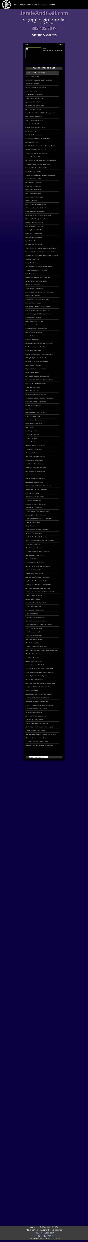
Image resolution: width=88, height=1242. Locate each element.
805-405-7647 (44, 1236)
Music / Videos (25, 5)
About (36, 5)
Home (15, 5)
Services (43, 5)
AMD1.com (54, 1238)
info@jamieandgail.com (44, 1233)
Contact (52, 5)
